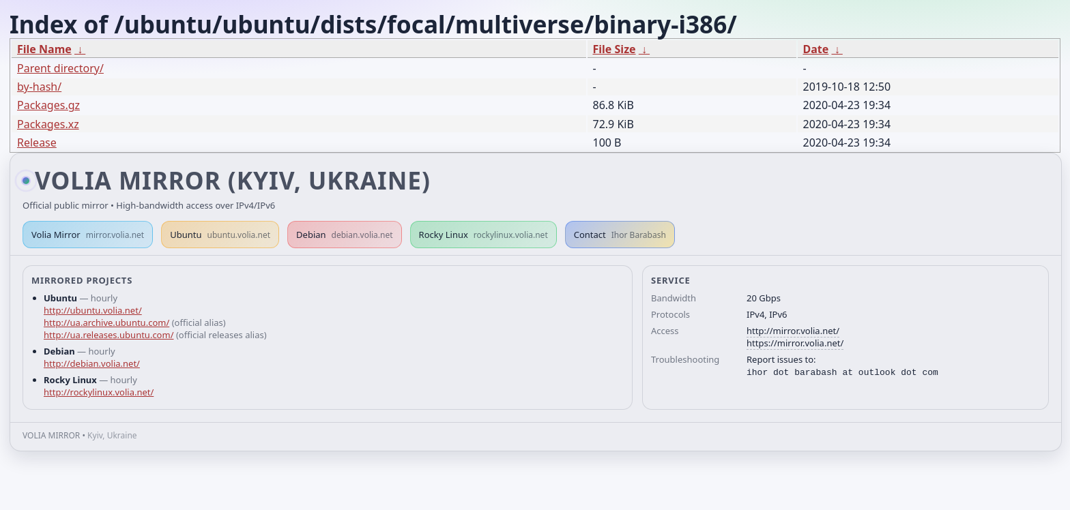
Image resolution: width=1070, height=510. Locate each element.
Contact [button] (620, 234)
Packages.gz (48, 104)
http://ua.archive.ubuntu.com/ (106, 322)
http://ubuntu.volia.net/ (93, 310)
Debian (344, 234)
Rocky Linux (483, 234)
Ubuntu (220, 234)
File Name (44, 49)
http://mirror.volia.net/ (793, 331)
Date (816, 49)
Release (37, 142)
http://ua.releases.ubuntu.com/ (108, 335)
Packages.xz (48, 124)
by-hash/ (39, 86)
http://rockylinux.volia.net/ (99, 392)
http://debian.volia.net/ (92, 363)
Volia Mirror (87, 234)
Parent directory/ (60, 68)
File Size (614, 49)
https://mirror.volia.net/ (795, 343)
